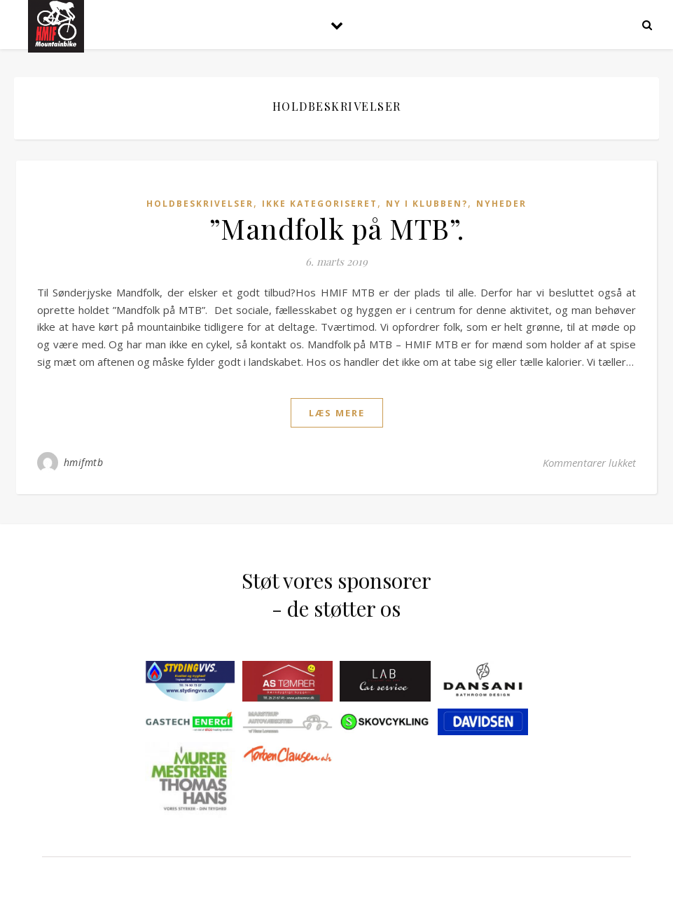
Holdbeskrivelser (200, 204)
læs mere (337, 412)
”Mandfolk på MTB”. (336, 228)
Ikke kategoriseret (319, 204)
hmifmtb (84, 462)
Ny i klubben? (427, 204)
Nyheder (501, 204)
